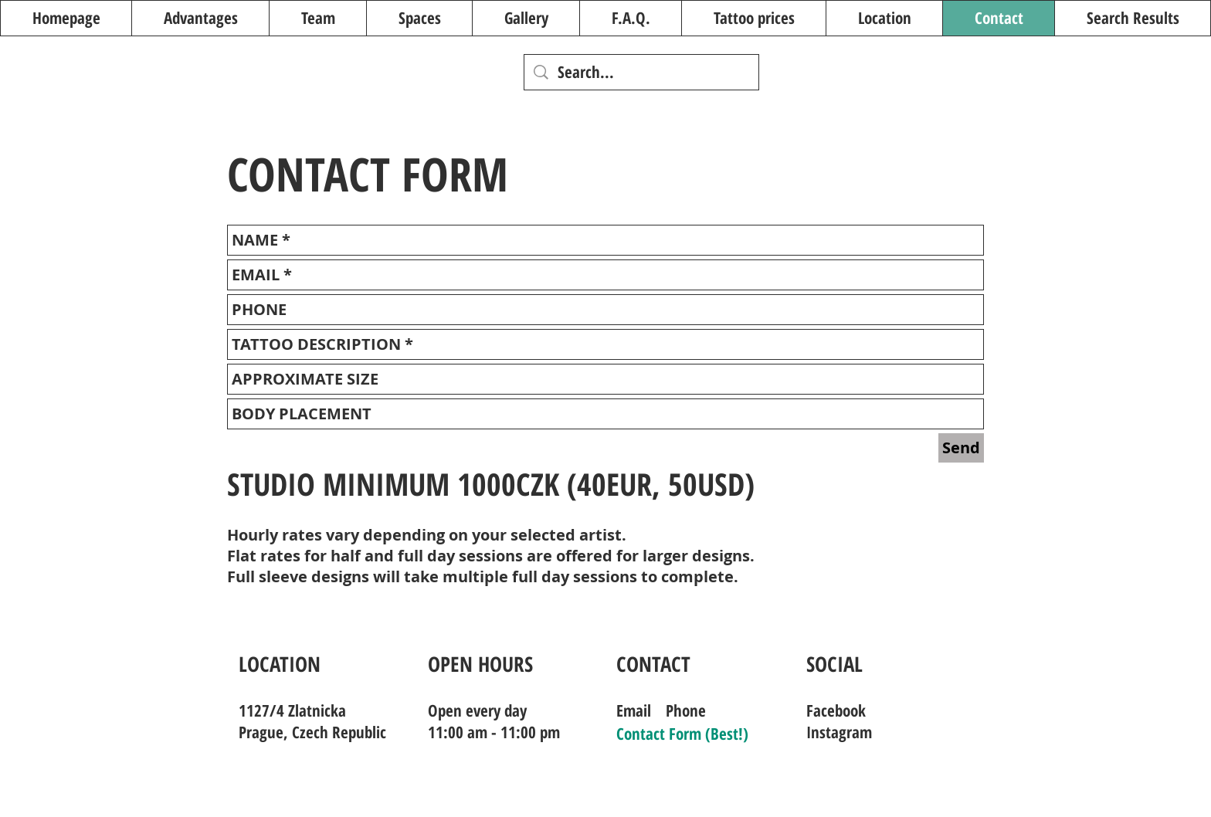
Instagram (839, 732)
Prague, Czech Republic (312, 732)
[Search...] (642, 72)
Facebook (836, 710)
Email (633, 710)
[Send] (961, 448)
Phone (686, 710)
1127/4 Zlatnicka (292, 710)
